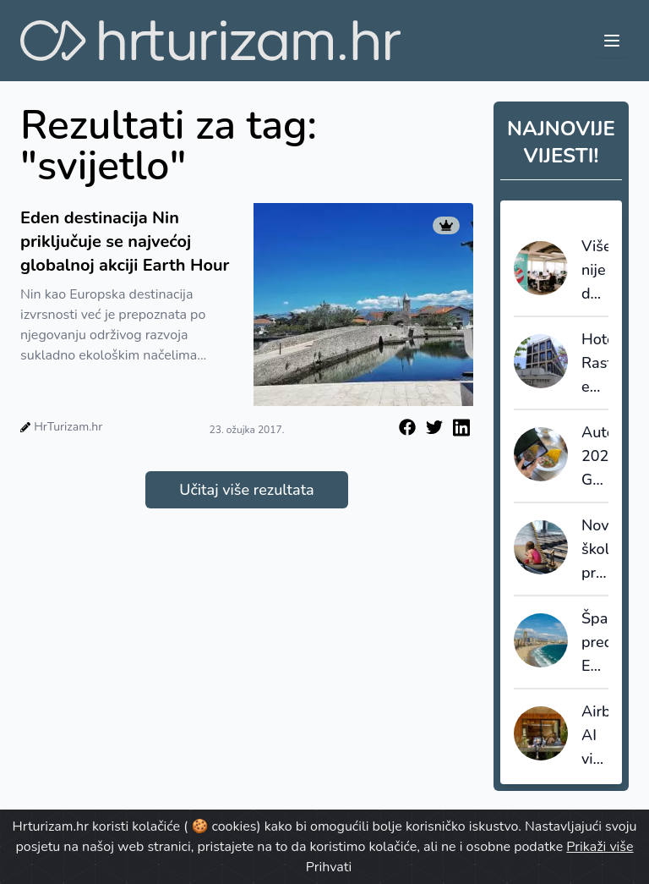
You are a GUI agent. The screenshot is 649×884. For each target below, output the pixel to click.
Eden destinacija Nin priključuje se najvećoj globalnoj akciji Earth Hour (124, 241)
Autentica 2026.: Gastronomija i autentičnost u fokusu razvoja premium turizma (594, 456)
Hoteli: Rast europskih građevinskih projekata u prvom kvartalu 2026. (594, 363)
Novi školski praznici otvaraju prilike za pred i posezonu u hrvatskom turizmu (594, 550)
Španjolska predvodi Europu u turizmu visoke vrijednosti (594, 643)
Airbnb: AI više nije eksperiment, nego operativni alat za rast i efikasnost (594, 736)
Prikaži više (599, 846)
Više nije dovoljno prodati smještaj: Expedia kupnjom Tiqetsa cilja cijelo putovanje (594, 270)
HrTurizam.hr (68, 427)
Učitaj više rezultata (246, 490)
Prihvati (329, 867)
